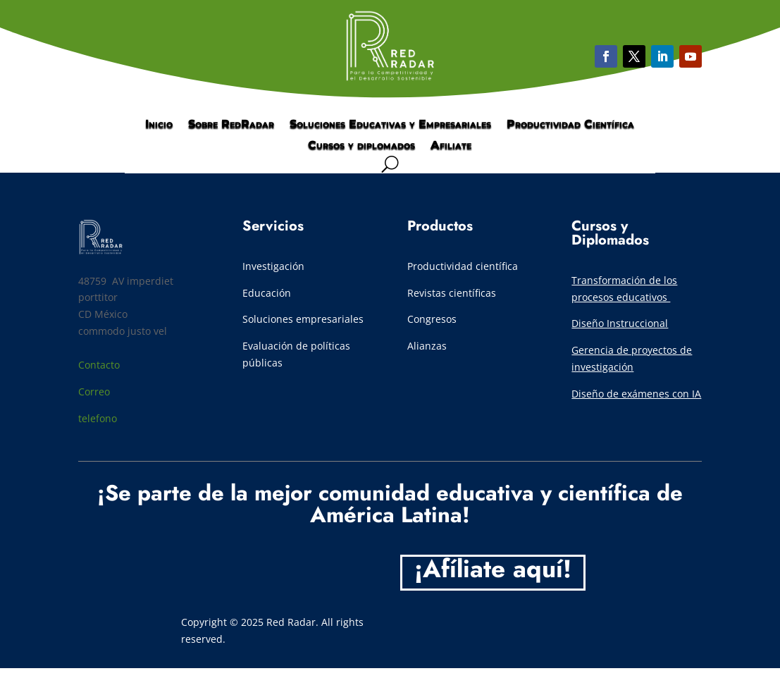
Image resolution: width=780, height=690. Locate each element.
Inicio (159, 124)
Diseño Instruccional (619, 323)
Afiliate (451, 146)
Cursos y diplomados (361, 146)
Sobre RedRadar (231, 124)
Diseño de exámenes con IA (636, 393)
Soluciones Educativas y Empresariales (390, 124)
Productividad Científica (570, 124)
